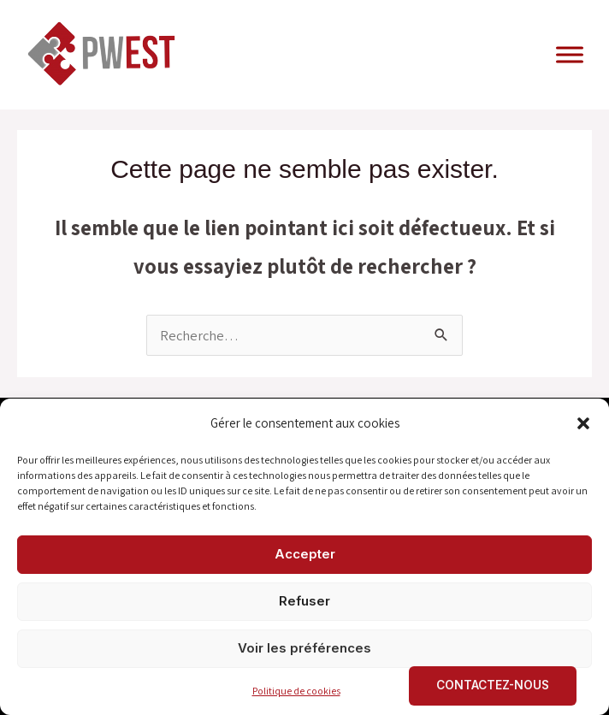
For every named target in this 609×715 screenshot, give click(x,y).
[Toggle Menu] (569, 54)
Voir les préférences (304, 648)
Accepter (305, 554)
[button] (583, 423)
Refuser (304, 601)
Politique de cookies (296, 690)
